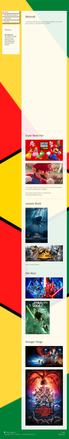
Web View (62, 434)
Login (63, 432)
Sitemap (12, 432)
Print (6, 432)
